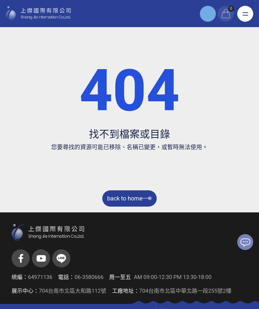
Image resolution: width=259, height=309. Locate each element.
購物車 (231, 9)
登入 (208, 14)
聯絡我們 (245, 242)
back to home (129, 198)
